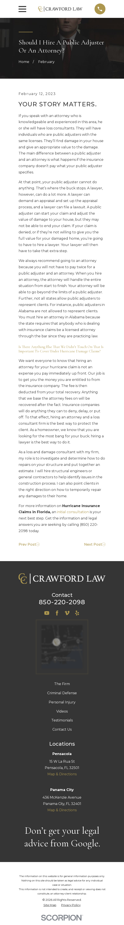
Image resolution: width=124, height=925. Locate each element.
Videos (62, 711)
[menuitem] (49, 905)
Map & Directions (62, 774)
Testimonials (62, 720)
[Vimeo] (67, 613)
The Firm (62, 684)
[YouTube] (46, 613)
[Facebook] (57, 613)
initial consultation (73, 512)
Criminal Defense (62, 693)
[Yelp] (77, 613)
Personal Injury (62, 702)
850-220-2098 (62, 602)
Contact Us (62, 729)
